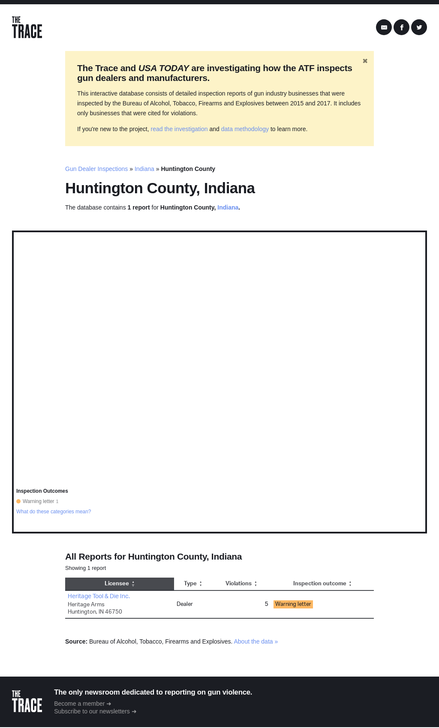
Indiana (144, 169)
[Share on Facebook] (401, 28)
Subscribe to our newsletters (93, 711)
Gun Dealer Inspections (96, 169)
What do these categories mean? (53, 512)
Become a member (80, 704)
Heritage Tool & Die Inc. (99, 597)
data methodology (245, 129)
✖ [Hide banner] (365, 61)
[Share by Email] (384, 28)
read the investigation (179, 129)
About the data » (256, 641)
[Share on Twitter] (419, 28)
